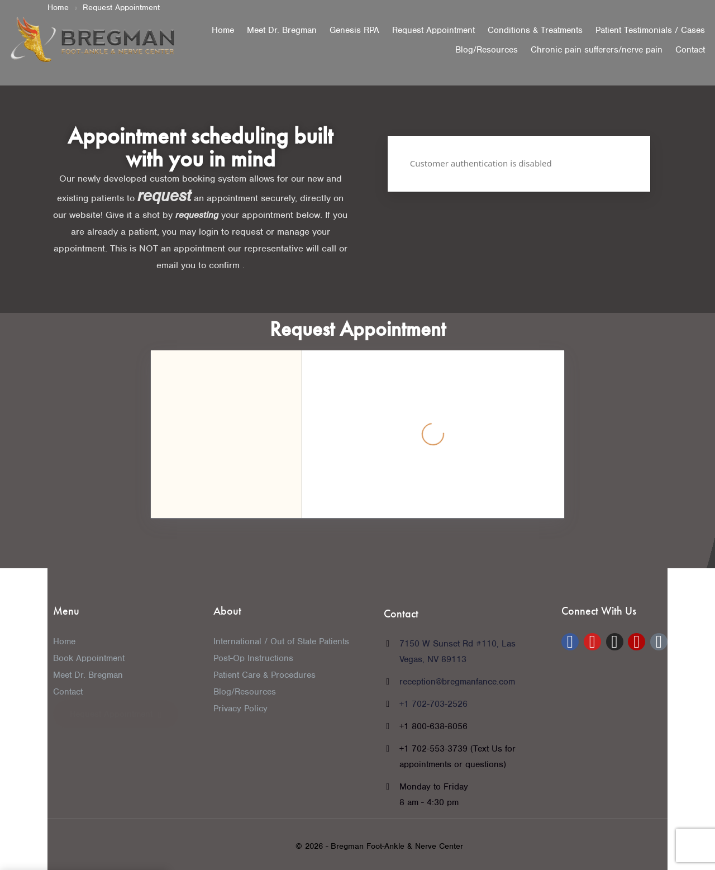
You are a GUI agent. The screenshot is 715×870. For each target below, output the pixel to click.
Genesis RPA (354, 30)
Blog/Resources (486, 49)
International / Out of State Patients (281, 641)
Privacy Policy (240, 708)
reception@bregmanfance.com (457, 681)
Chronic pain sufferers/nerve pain (596, 49)
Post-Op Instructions (253, 658)
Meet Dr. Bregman (282, 30)
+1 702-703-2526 (433, 704)
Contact (690, 49)
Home (223, 30)
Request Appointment (433, 30)
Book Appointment (89, 658)
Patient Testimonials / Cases (650, 30)
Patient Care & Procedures (264, 675)
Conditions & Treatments (535, 30)
